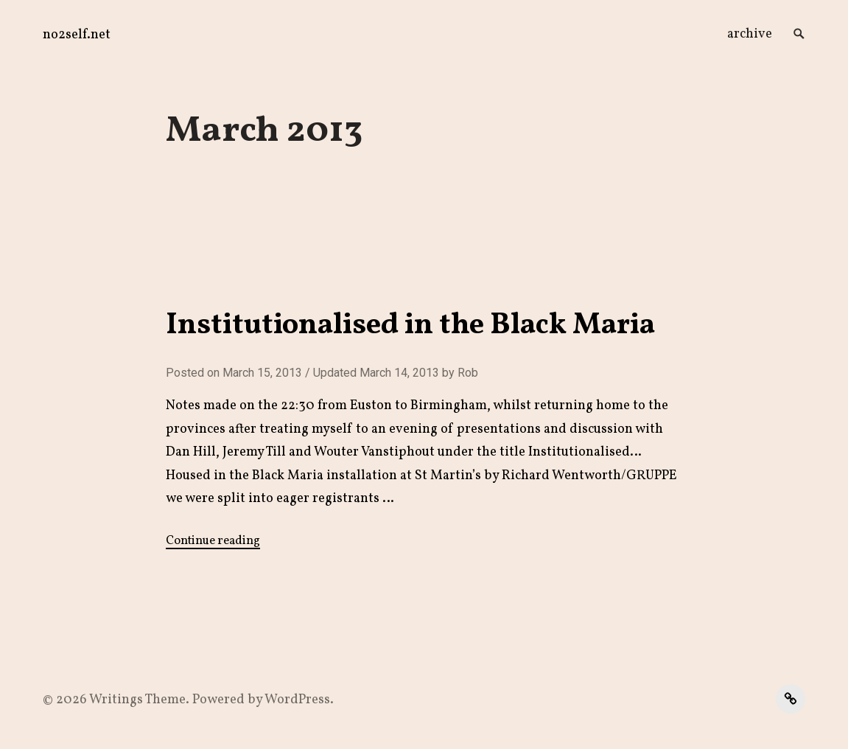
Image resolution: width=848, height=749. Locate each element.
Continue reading (213, 541)
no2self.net (77, 35)
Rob (468, 373)
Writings (116, 700)
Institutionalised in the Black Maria (410, 325)
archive (749, 34)
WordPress (297, 700)
